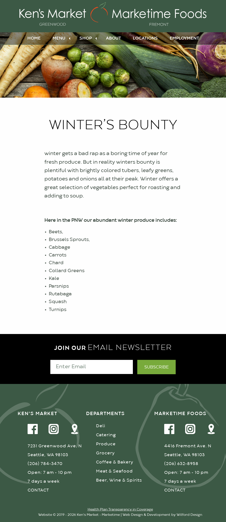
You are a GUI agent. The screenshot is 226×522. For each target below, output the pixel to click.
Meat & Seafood (114, 471)
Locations (145, 38)
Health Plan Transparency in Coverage (120, 509)
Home (34, 38)
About (113, 38)
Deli (100, 426)
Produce (106, 444)
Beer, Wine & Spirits (119, 480)
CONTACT (38, 490)
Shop (85, 38)
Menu (59, 38)
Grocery (105, 453)
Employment (184, 38)
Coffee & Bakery (114, 462)
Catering (106, 435)
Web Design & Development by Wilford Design (162, 514)
